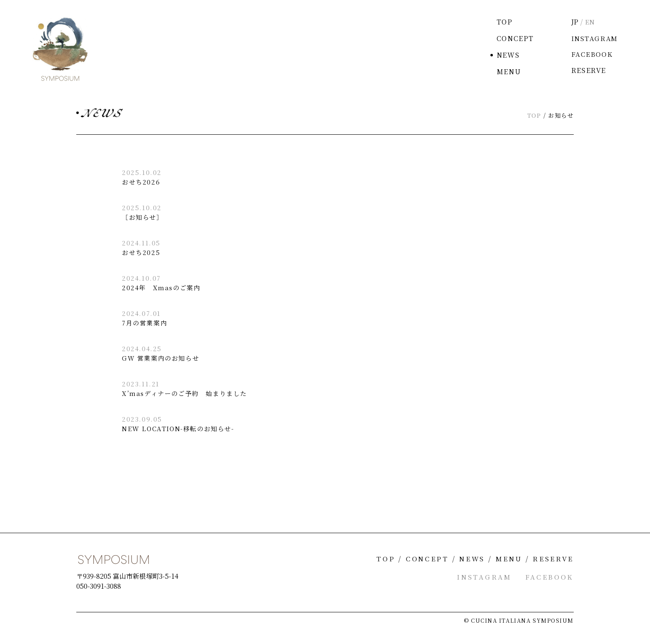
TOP (503, 22)
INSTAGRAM (593, 38)
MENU (507, 71)
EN (588, 22)
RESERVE (587, 71)
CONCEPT (513, 38)
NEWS (506, 55)
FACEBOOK (590, 55)
